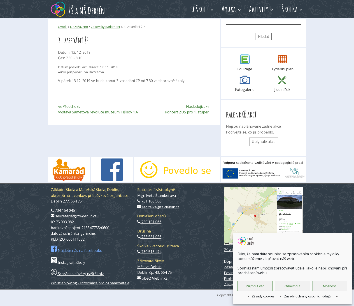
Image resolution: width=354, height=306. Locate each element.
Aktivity (258, 9)
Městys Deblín (149, 266)
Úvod (62, 27)
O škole (200, 9)
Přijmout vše (255, 286)
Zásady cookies (263, 296)
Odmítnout (292, 286)
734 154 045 (63, 210)
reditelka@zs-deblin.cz (158, 207)
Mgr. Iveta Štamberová (156, 195)
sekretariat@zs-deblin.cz (74, 216)
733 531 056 (149, 236)
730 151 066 (149, 221)
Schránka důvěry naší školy (77, 273)
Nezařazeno (79, 27)
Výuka (229, 9)
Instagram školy (68, 262)
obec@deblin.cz (152, 278)
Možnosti (329, 286)
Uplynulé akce (263, 141)
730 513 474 (149, 251)
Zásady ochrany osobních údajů (307, 296)
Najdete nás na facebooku (76, 250)
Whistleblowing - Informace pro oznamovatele (90, 283)
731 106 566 (149, 201)
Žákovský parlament (105, 27)
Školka (290, 9)
